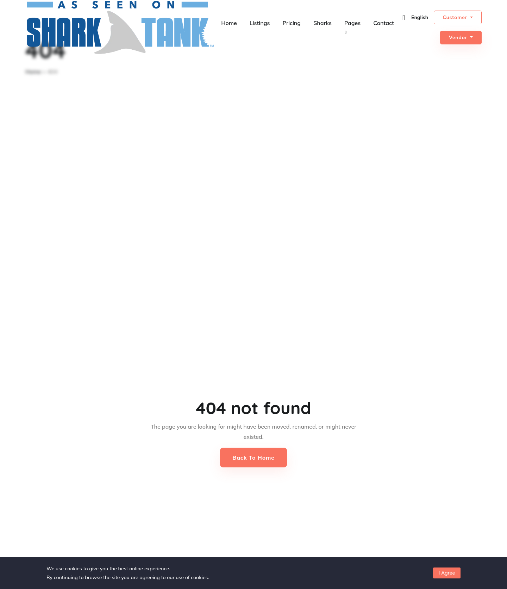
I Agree (447, 573)
